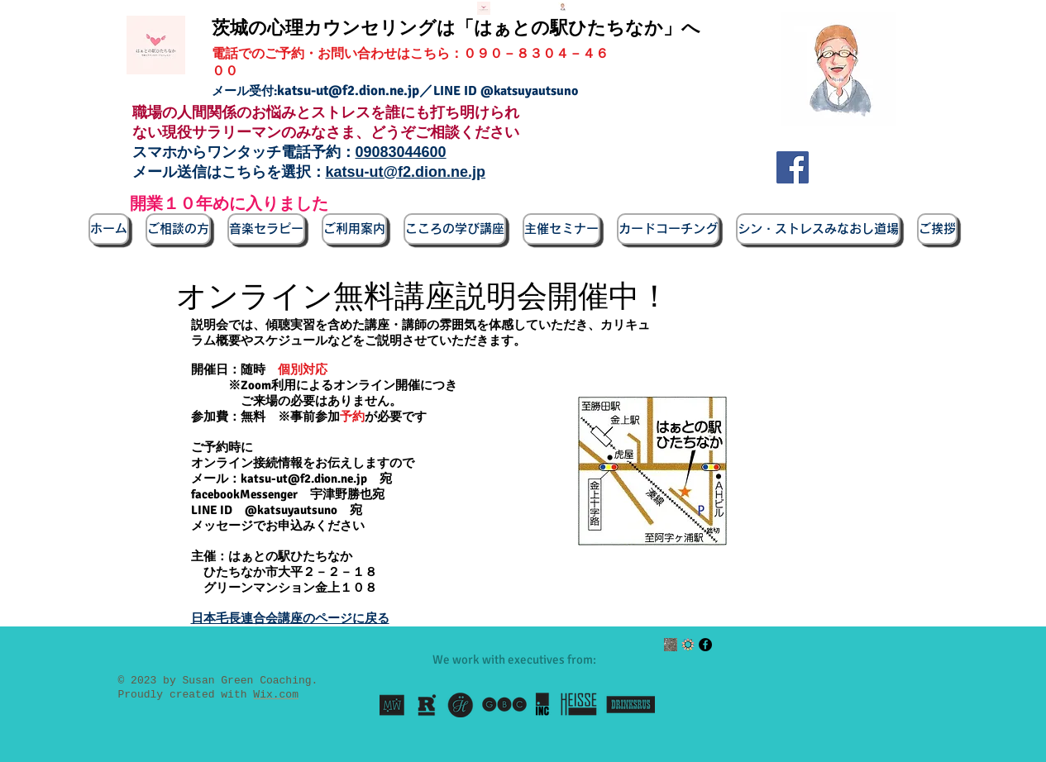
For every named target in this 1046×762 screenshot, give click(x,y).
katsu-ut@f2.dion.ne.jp (348, 90)
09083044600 (401, 152)
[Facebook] (792, 167)
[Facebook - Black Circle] (705, 644)
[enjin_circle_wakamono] (688, 644)
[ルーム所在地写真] (670, 644)
